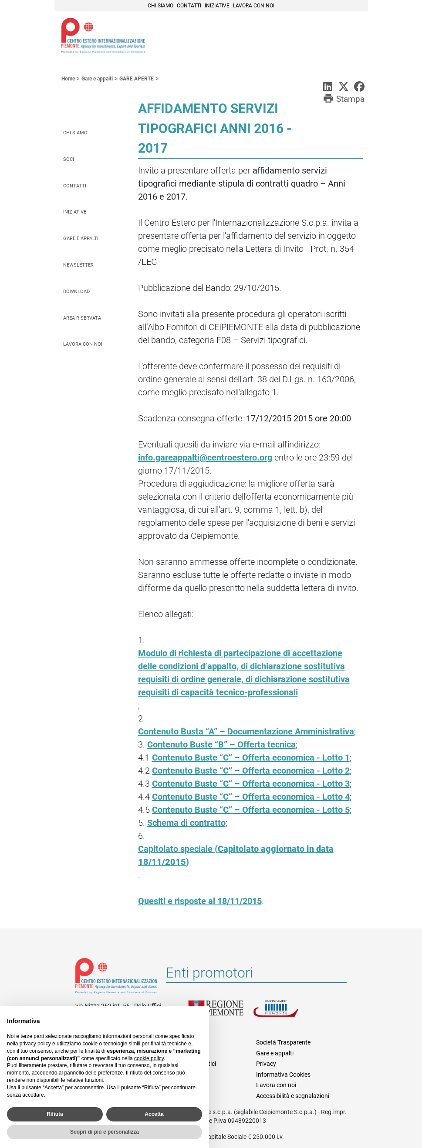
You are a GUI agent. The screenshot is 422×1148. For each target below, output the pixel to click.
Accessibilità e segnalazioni (292, 1095)
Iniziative (217, 6)
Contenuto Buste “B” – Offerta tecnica (221, 744)
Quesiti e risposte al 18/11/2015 (200, 901)
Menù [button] (350, 36)
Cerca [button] (331, 36)
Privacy (266, 1063)
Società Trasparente (283, 1042)
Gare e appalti (80, 238)
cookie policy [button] (149, 1058)
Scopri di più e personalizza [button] (104, 1132)
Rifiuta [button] (55, 1114)
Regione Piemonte (220, 1014)
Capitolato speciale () (236, 855)
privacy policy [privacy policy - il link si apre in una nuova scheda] (35, 1044)
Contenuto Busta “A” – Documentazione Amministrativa (246, 731)
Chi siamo (160, 6)
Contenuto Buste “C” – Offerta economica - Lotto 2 (251, 770)
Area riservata (82, 318)
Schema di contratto (186, 823)
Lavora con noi (253, 6)
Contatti (189, 6)
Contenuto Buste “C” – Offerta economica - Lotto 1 (251, 757)
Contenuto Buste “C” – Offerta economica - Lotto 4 (251, 796)
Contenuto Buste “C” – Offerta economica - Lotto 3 (251, 783)
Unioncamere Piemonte (285, 1014)
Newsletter (78, 265)
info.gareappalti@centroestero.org (205, 457)
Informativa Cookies (283, 1074)
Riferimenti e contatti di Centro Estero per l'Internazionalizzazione (116, 977)
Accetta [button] (154, 1114)
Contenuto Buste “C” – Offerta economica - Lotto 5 (251, 809)
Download (76, 291)
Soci (68, 159)
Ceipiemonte (103, 35)
